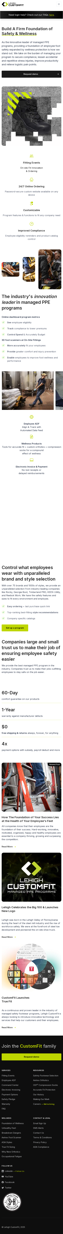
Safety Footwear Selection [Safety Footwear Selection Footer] (45, 1075)
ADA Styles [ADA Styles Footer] (7, 1142)
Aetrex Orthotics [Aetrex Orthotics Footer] (41, 1080)
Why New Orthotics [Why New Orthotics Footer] (11, 1151)
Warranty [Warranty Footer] (6, 1104)
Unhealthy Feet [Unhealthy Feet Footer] (9, 1128)
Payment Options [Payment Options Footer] (10, 1094)
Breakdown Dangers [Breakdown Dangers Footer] (11, 1132)
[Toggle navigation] (58, 4)
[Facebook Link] (8, 1182)
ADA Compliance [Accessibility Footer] (41, 1147)
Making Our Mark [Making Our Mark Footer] (41, 1099)
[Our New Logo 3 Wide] (31, 896)
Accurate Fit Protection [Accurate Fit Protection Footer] (44, 1089)
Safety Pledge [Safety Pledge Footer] (8, 1099)
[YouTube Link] (7, 1176)
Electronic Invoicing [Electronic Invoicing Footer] (11, 1089)
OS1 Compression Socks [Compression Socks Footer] (45, 1085)
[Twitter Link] (6, 1187)
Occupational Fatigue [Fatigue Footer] (12, 1156)
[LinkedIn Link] (13, 1171)
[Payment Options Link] (31, 466)
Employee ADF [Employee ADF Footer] (9, 1080)
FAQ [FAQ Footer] (4, 1108)
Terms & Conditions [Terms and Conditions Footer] (42, 1137)
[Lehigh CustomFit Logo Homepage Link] (13, 4)
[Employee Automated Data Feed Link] (31, 423)
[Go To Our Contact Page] (31, 226)
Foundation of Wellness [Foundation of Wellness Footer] (13, 1123)
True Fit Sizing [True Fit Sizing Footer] (8, 1147)
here (51, 14)
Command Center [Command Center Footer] (10, 1085)
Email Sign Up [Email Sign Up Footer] (39, 1123)
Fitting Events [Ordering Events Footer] (8, 1075)
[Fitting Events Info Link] (31, 163)
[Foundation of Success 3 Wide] (31, 805)
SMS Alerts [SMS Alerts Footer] (38, 1128)
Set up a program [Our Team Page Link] (15, 628)
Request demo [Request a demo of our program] (30, 74)
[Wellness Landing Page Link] (31, 444)
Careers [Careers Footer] (37, 1104)
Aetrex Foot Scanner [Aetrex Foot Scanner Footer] (11, 1137)
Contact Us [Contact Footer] (38, 1132)
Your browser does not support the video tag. (31, 518)
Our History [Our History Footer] (38, 1094)
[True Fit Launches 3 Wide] (31, 986)
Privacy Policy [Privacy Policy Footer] (40, 1142)
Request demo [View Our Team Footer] (31, 1056)
